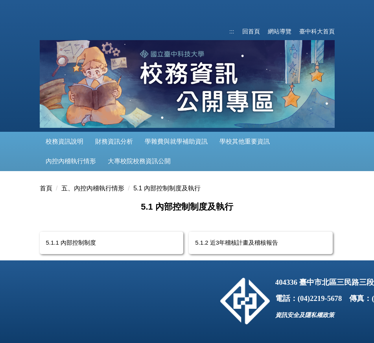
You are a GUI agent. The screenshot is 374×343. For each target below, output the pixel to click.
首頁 (46, 188)
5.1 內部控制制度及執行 (167, 188)
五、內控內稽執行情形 (92, 188)
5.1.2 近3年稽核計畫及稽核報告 (236, 242)
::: (231, 31)
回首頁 (251, 31)
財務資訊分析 (114, 141)
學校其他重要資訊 (244, 141)
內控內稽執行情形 (71, 161)
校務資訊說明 (64, 141)
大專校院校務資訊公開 (139, 161)
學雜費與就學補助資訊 (176, 141)
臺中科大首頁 (317, 31)
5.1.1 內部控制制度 (71, 242)
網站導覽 (279, 31)
